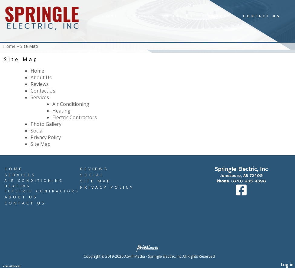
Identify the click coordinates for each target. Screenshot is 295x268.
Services (141, 16)
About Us (178, 16)
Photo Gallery (46, 124)
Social (37, 130)
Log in (287, 265)
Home (110, 16)
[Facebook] (241, 193)
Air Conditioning (70, 104)
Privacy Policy (46, 137)
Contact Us (262, 16)
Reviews (40, 84)
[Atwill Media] (149, 247)
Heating (61, 110)
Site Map (41, 144)
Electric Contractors (74, 117)
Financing (218, 16)
